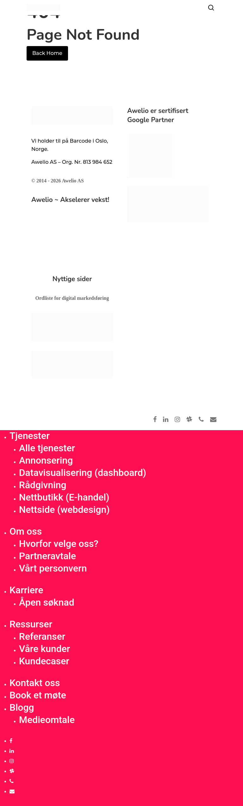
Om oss (25, 531)
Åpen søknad (46, 602)
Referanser (42, 636)
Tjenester (29, 435)
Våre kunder (44, 648)
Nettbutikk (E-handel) (64, 497)
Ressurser (30, 624)
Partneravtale (47, 555)
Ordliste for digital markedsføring (72, 298)
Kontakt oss (34, 682)
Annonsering (46, 460)
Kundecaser (44, 661)
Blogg (21, 707)
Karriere (26, 590)
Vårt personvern (53, 568)
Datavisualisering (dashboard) (82, 472)
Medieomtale (47, 719)
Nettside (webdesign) (64, 509)
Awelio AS (73, 180)
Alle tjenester (47, 447)
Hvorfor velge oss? (58, 543)
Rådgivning (42, 484)
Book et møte (37, 695)
